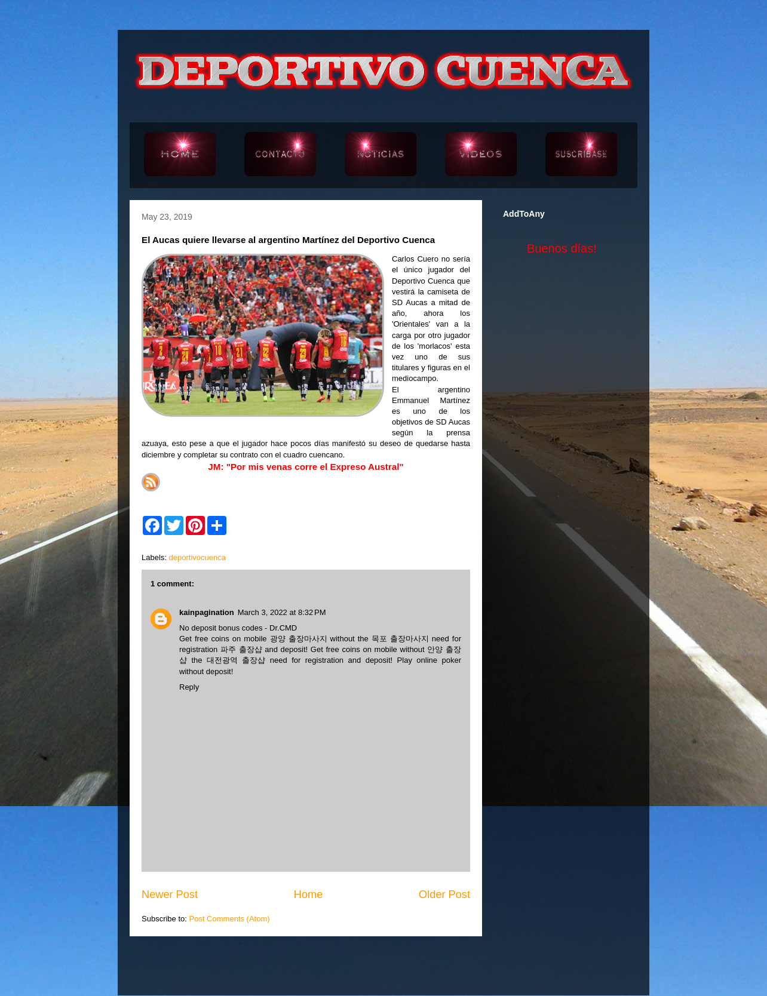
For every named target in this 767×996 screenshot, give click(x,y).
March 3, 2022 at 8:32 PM (282, 612)
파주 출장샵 (241, 649)
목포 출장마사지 (400, 638)
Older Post (444, 894)
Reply (189, 687)
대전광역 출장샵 (236, 660)
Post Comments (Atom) (229, 918)
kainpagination (206, 612)
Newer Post (170, 894)
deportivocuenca (197, 557)
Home (308, 894)
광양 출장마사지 (298, 638)
